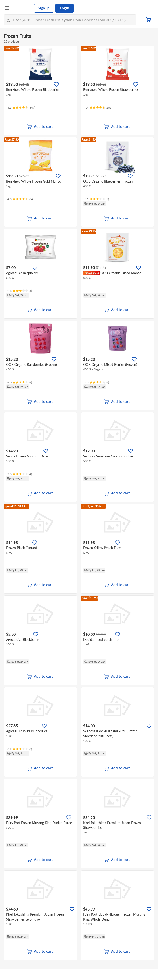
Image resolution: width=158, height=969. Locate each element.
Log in (64, 8)
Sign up (43, 8)
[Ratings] (21, 107)
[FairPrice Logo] (22, 8)
